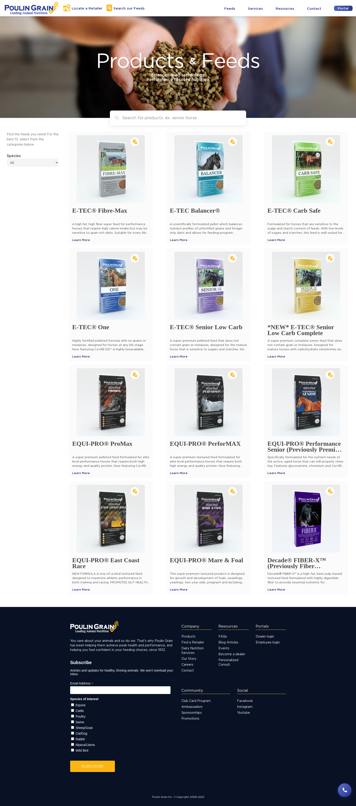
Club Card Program (196, 700)
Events (223, 648)
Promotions (190, 718)
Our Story (188, 658)
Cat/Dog (81, 733)
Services (255, 8)
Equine (81, 705)
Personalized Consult (228, 662)
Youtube (243, 712)
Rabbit (80, 739)
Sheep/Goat (84, 728)
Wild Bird (82, 750)
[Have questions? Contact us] (344, 790)
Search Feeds (129, 8)
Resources (285, 8)
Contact (314, 8)
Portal (343, 8)
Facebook (245, 700)
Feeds (229, 8)
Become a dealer (231, 654)
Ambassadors (192, 706)
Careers (187, 664)
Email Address (81, 683)
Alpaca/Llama (85, 745)
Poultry (81, 716)
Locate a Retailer (87, 8)
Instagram (244, 706)
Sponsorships (191, 712)
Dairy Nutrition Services (192, 650)
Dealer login (265, 636)
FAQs (222, 636)
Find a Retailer (192, 642)
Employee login (268, 642)
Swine (80, 722)
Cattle (80, 711)
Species (14, 156)
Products (188, 636)
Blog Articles (228, 642)
